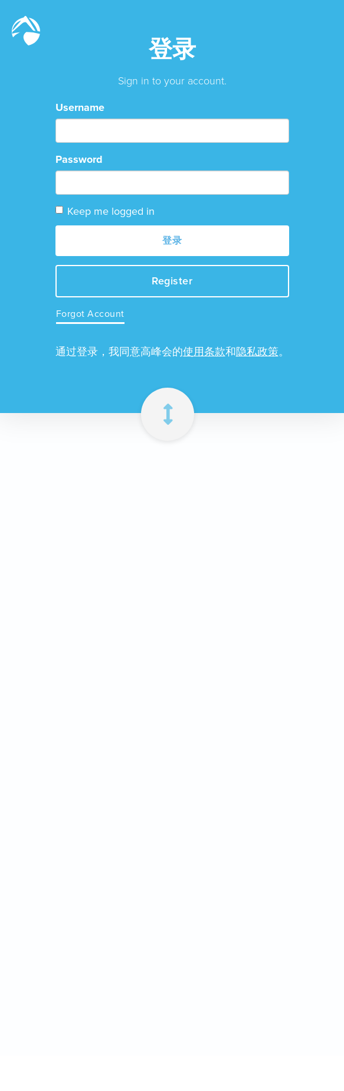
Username (79, 107)
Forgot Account (90, 313)
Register (172, 281)
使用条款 (204, 351)
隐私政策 (257, 351)
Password (79, 159)
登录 (172, 240)
